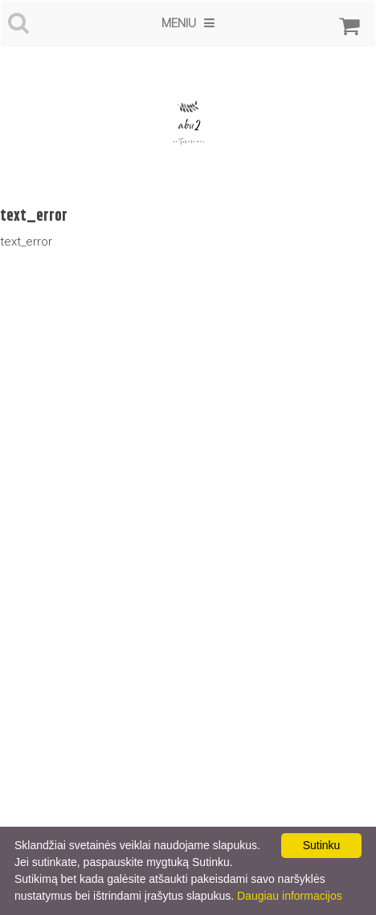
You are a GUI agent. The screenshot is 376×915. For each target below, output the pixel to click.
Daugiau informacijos (289, 895)
